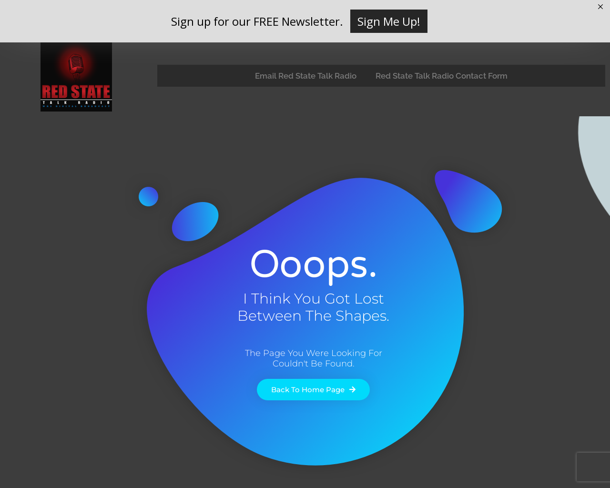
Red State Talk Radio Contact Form (442, 76)
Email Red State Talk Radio (305, 76)
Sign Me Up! (388, 21)
